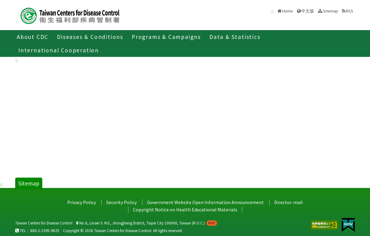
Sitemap (330, 11)
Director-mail (288, 202)
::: (16, 60)
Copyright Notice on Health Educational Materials (185, 209)
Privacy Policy (81, 202)
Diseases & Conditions (90, 36)
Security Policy (121, 202)
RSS (349, 11)
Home (287, 11)
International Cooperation (58, 50)
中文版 (307, 11)
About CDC (32, 36)
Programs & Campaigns (166, 36)
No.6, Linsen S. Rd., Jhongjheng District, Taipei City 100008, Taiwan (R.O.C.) (146, 223)
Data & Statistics (234, 36)
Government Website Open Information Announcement (205, 202)
